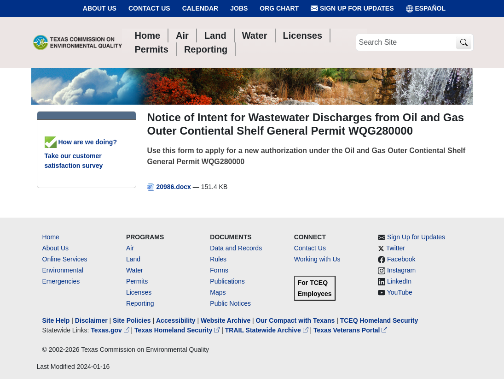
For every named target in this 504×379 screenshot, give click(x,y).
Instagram (401, 270)
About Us (99, 8)
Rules (218, 259)
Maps (218, 292)
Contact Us (149, 8)
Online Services (64, 259)
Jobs (239, 8)
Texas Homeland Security (177, 330)
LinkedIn (399, 281)
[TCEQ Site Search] (464, 43)
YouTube (399, 292)
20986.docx (170, 186)
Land (133, 259)
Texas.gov (111, 330)
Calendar (200, 8)
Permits (137, 281)
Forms (219, 270)
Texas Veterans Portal (350, 330)
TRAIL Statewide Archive (267, 330)
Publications (227, 281)
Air (130, 248)
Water (134, 270)
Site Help (56, 320)
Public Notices (230, 303)
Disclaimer (91, 320)
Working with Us (317, 259)
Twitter (395, 248)
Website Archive (225, 320)
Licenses (138, 292)
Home (50, 237)
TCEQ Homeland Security (379, 320)
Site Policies (132, 320)
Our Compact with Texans (295, 320)
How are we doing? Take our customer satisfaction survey (81, 153)
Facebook (401, 259)
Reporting (140, 303)
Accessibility (176, 320)
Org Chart (279, 8)
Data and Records (236, 248)
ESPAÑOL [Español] (426, 8)
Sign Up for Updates (352, 8)
